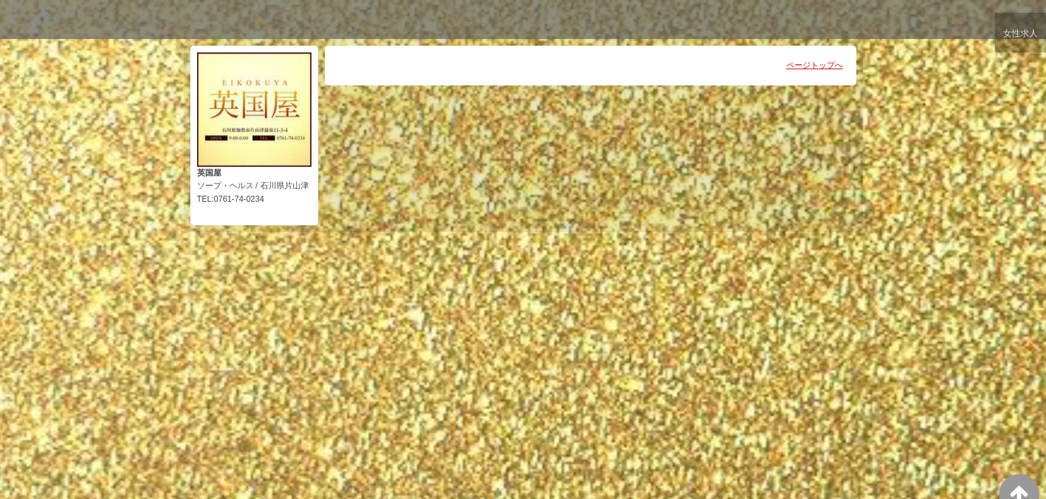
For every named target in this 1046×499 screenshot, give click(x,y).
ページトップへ (814, 65)
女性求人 (1019, 35)
